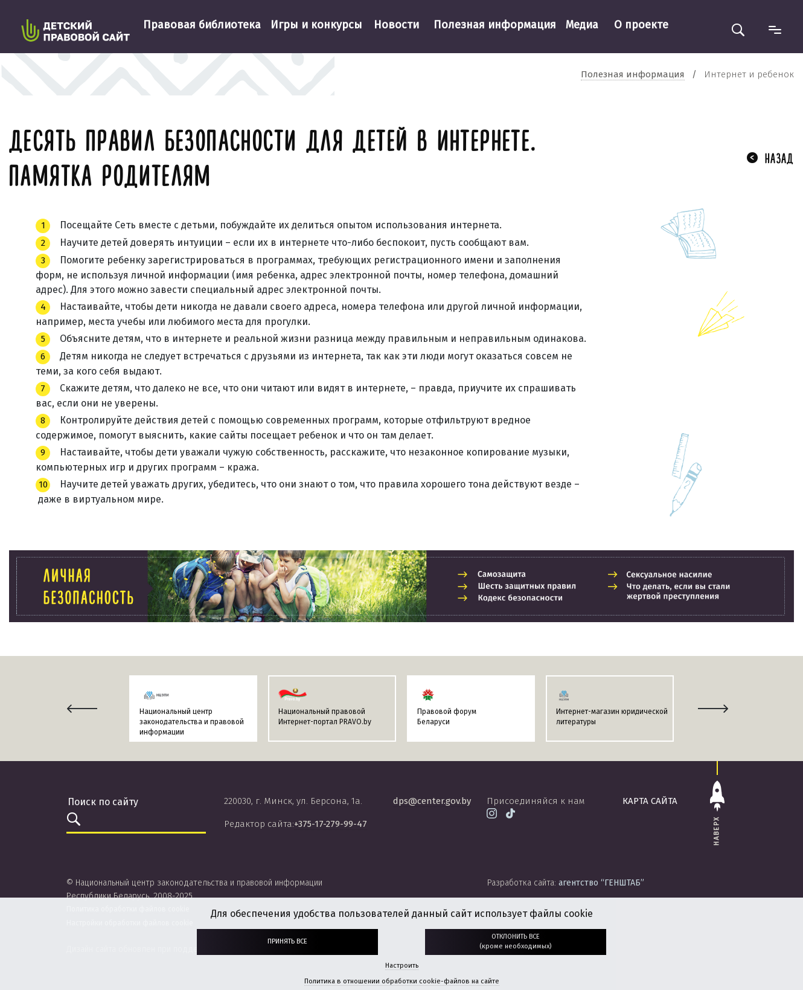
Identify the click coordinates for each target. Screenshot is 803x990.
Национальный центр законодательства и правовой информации (191, 721)
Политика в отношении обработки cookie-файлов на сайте (401, 981)
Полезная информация (494, 24)
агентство (601, 883)
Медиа (582, 24)
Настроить (401, 965)
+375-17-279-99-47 (330, 823)
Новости (396, 24)
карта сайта (649, 801)
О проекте (641, 24)
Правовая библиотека (202, 24)
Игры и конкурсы (316, 24)
